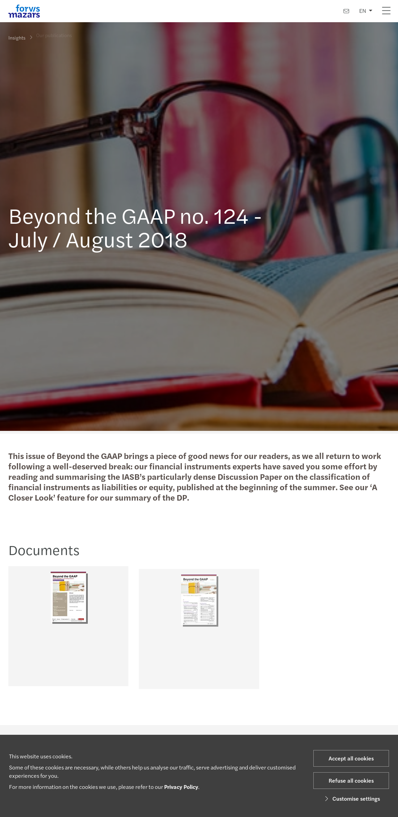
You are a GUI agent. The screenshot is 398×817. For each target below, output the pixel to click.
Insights (16, 37)
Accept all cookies (351, 758)
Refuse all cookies (351, 780)
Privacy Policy (181, 787)
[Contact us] (346, 11)
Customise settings (351, 798)
